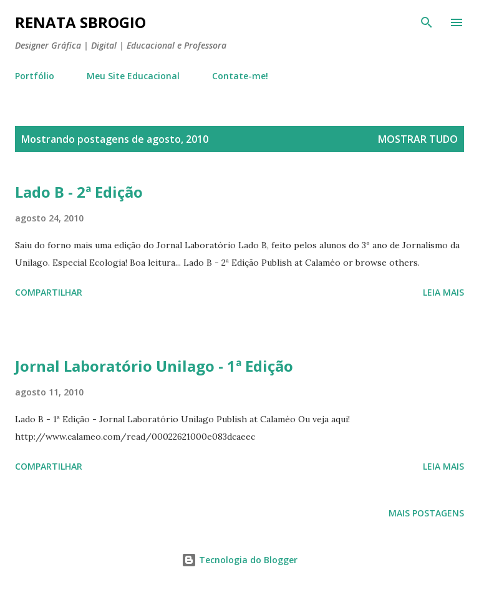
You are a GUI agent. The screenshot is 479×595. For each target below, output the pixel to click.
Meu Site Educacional (133, 76)
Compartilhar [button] (48, 292)
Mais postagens (426, 513)
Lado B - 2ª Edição (79, 191)
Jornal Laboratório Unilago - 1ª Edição (154, 366)
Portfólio (34, 76)
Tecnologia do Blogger (239, 560)
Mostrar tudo (418, 139)
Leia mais (443, 292)
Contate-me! (240, 76)
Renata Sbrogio (80, 22)
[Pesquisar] (426, 22)
